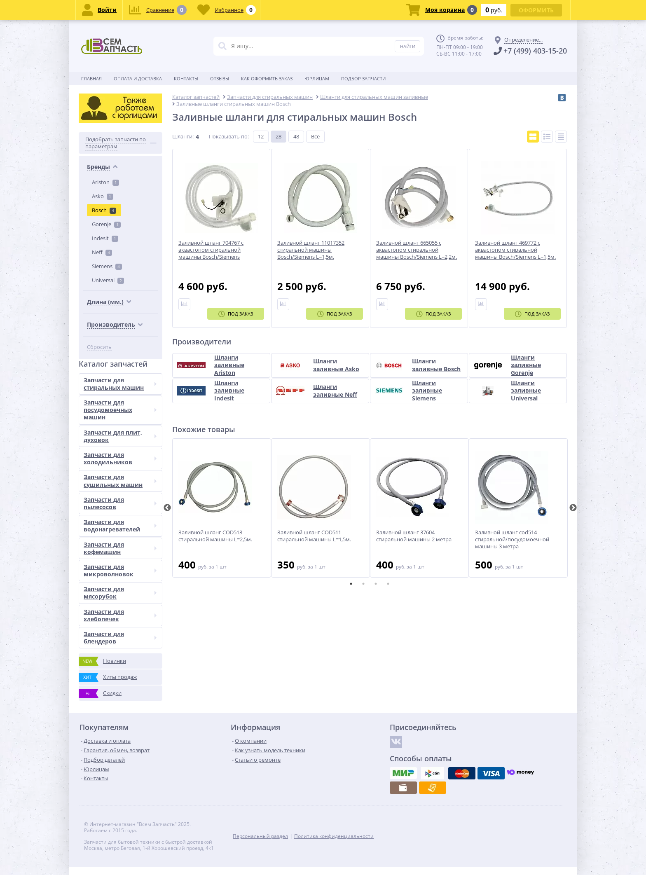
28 (278, 136)
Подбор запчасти (363, 78)
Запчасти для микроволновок (120, 570)
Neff (102, 252)
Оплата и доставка (138, 78)
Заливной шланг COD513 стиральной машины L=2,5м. (215, 536)
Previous (167, 508)
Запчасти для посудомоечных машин (120, 409)
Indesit (105, 238)
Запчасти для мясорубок (120, 592)
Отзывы (219, 78)
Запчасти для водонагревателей (120, 525)
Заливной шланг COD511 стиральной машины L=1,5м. (314, 536)
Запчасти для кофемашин (120, 548)
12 (261, 136)
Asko (102, 196)
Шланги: (183, 136)
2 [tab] (363, 584)
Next (573, 508)
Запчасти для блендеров (120, 637)
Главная (91, 78)
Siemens (107, 266)
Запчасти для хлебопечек (120, 615)
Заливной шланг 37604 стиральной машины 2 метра (414, 536)
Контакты (186, 78)
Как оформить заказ (267, 78)
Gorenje (106, 224)
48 (296, 136)
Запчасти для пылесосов (120, 503)
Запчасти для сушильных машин (120, 480)
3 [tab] (376, 584)
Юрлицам (316, 78)
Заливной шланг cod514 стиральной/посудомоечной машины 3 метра (512, 539)
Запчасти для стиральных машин (120, 383)
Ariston (105, 182)
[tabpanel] (221, 508)
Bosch (104, 210)
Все (315, 136)
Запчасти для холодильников (120, 458)
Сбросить (99, 347)
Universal (108, 280)
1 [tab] (351, 584)
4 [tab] (388, 584)
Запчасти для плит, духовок (120, 436)
